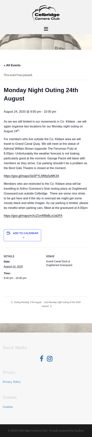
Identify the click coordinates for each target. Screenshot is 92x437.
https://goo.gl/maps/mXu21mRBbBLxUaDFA (33, 215)
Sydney (79, 430)
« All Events (12, 65)
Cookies (8, 407)
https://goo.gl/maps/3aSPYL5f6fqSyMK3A (31, 175)
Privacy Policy (12, 382)
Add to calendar (25, 233)
